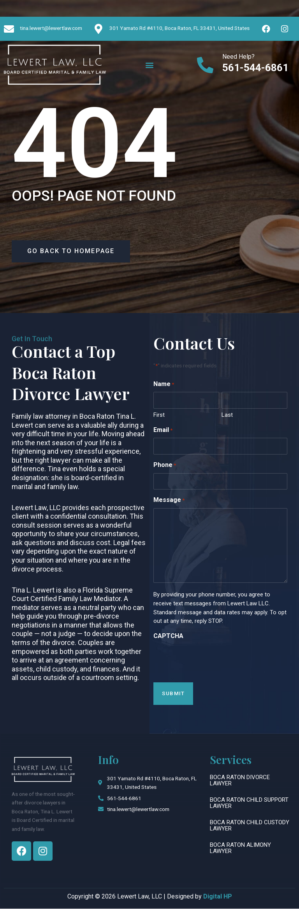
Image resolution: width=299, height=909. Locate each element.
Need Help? (238, 56)
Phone (164, 465)
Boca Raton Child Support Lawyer (249, 803)
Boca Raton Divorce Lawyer (240, 780)
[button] (149, 64)
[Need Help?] (205, 65)
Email (162, 431)
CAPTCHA (168, 636)
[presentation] (212, 659)
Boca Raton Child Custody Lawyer (249, 825)
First (159, 415)
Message (169, 501)
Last (227, 415)
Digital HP (217, 896)
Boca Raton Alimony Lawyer (240, 848)
